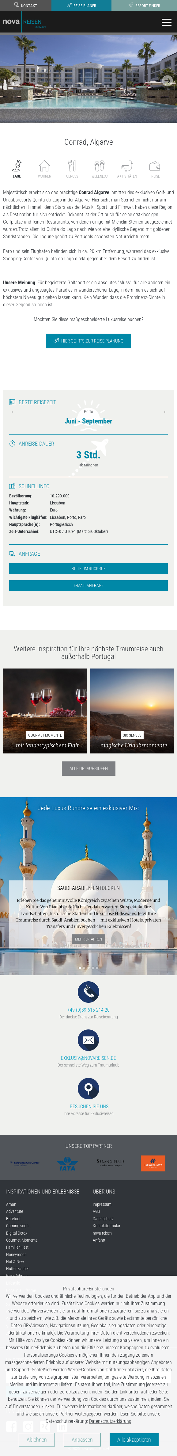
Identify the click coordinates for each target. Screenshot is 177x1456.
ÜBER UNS (104, 1192)
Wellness (99, 169)
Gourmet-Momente (21, 1240)
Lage (17, 169)
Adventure (14, 1211)
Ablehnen (37, 1440)
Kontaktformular (106, 1225)
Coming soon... (18, 1225)
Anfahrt (99, 1240)
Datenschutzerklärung (110, 1421)
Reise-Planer (81, 5)
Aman (11, 1204)
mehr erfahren (88, 939)
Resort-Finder (144, 5)
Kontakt (25, 5)
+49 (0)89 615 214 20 (88, 997)
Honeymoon (16, 1254)
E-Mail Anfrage (89, 585)
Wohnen (44, 169)
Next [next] (165, 412)
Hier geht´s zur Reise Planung (88, 340)
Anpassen (82, 1440)
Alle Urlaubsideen (89, 768)
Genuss (72, 169)
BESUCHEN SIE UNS (88, 1093)
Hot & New (15, 1261)
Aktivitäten (127, 169)
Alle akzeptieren (134, 1440)
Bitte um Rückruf (89, 568)
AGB (96, 1211)
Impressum (102, 1204)
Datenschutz (103, 1218)
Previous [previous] (12, 412)
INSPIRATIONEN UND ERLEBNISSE (42, 1192)
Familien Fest (17, 1247)
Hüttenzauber (17, 1268)
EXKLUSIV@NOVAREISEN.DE (88, 1045)
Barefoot (13, 1218)
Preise (154, 169)
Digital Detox (16, 1233)
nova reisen (102, 1233)
